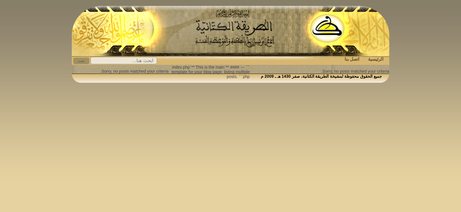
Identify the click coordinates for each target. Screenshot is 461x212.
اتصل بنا (352, 59)
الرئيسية (375, 59)
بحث (81, 61)
